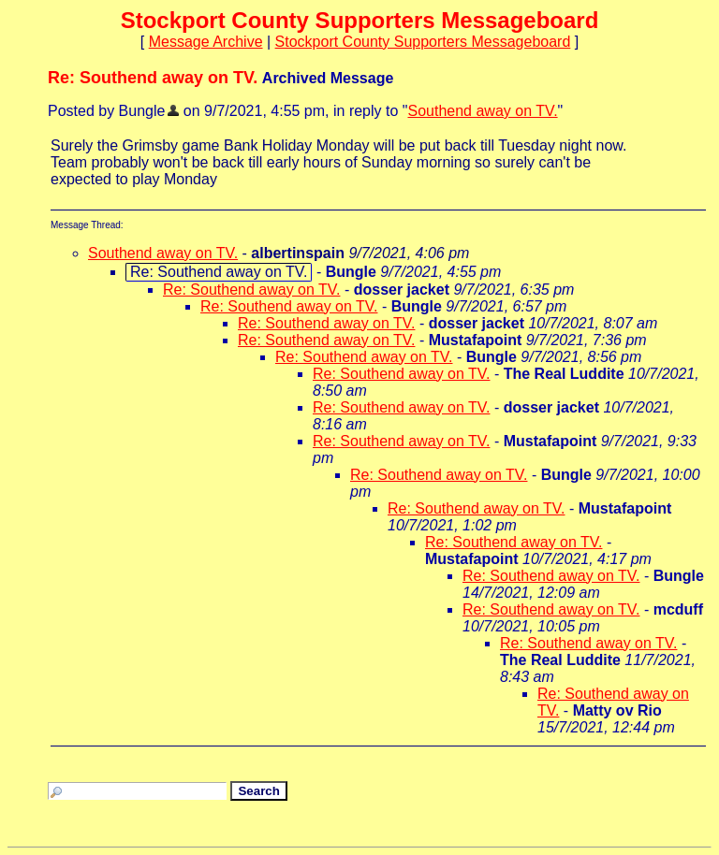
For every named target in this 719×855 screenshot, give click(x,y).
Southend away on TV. (482, 111)
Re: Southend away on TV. (251, 289)
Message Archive (206, 42)
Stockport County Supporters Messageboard (423, 42)
